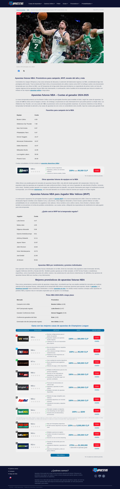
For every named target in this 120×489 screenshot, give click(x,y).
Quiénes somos (13, 468)
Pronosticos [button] (74, 3)
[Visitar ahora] (23, 170)
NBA (28, 9)
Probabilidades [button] (86, 3)
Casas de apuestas (20, 9)
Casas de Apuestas (35, 3)
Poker (58, 3)
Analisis (97, 341)
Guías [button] (65, 3)
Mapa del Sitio (13, 473)
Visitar (97, 170)
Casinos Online (49, 3)
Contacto (11, 471)
